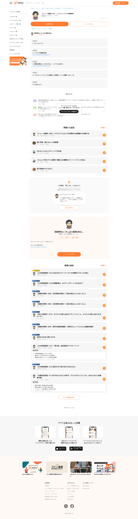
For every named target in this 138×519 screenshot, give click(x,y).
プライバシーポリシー (50, 491)
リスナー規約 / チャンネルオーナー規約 (54, 488)
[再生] (104, 135)
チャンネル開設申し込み (73, 485)
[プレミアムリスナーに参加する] (69, 111)
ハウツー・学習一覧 (15, 24)
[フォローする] (69, 254)
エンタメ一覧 (13, 31)
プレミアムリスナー (15, 46)
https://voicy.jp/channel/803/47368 (41, 66)
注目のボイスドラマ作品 (16, 39)
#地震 (32, 28)
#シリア (45, 28)
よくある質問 (70, 496)
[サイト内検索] (42, 3)
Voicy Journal (86, 485)
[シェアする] (88, 24)
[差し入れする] (69, 207)
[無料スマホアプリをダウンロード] (18, 61)
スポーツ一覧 (13, 35)
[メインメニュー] (10, 3)
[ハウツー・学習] (64, 237)
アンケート (70, 493)
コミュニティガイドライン (51, 493)
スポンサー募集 (71, 491)
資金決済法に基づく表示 (50, 499)
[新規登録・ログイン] (121, 3)
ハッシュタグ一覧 (15, 53)
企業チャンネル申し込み (73, 488)
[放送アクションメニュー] (106, 18)
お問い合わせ (70, 499)
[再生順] (103, 128)
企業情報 (47, 485)
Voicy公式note (86, 488)
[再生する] (50, 24)
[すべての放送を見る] (69, 397)
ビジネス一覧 (13, 16)
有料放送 (12, 50)
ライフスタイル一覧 (15, 20)
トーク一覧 (13, 28)
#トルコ (39, 28)
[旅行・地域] (75, 237)
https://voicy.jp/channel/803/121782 (42, 54)
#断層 (50, 28)
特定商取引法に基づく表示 (51, 496)
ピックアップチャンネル (16, 42)
